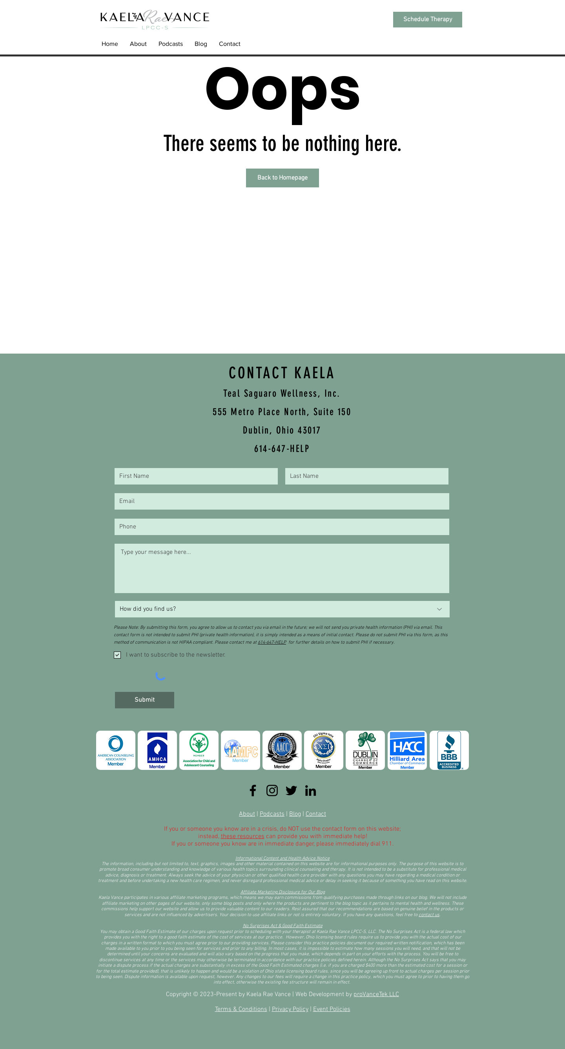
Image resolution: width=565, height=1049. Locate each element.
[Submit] (144, 700)
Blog (295, 814)
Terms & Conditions (241, 1009)
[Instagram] (272, 790)
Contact (316, 814)
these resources (242, 836)
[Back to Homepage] (282, 178)
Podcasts (272, 814)
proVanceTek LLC (376, 994)
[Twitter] (291, 790)
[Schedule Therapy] (427, 19)
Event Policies (331, 1009)
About (247, 814)
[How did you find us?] (282, 609)
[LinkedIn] (310, 790)
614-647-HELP (272, 642)
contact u (428, 915)
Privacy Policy (290, 1009)
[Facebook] (253, 790)
